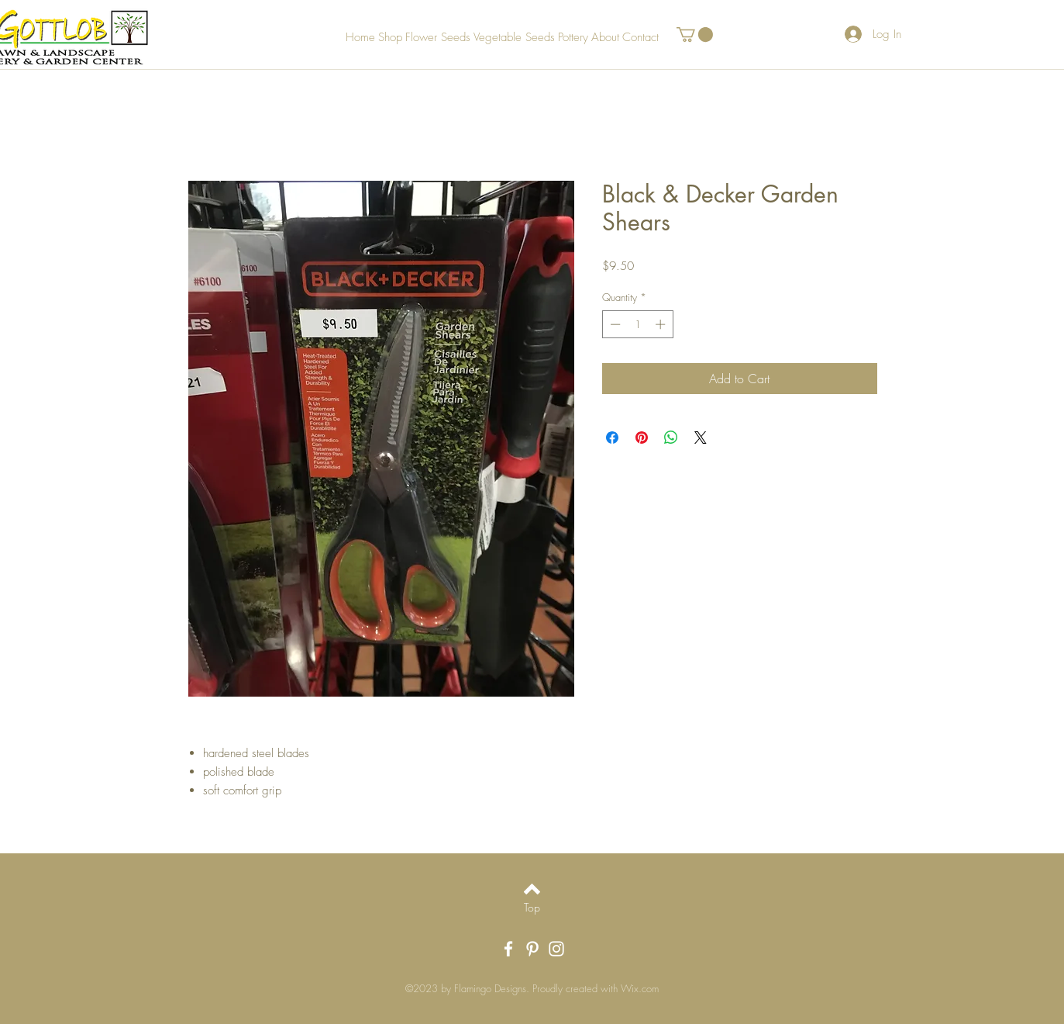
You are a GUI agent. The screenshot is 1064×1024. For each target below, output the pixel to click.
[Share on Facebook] (612, 437)
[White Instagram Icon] (556, 949)
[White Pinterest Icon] (532, 949)
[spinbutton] (637, 324)
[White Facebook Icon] (508, 949)
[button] (695, 34)
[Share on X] (700, 437)
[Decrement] (613, 324)
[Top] (532, 907)
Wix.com (640, 988)
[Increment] (662, 324)
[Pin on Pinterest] (641, 437)
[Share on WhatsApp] (671, 437)
